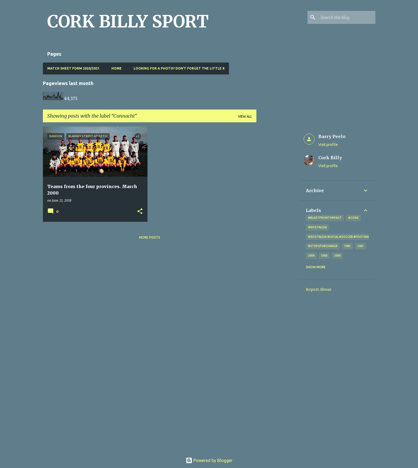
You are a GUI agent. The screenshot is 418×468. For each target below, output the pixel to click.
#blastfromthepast (325, 217)
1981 (347, 246)
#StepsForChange (323, 246)
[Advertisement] (277, 208)
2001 (360, 246)
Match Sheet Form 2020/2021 (73, 68)
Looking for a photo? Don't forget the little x (179, 68)
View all (245, 116)
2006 (337, 255)
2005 (324, 255)
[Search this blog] (346, 17)
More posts (149, 237)
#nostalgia (317, 227)
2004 (311, 255)
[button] (140, 211)
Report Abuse (318, 289)
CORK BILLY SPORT (128, 21)
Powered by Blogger (209, 460)
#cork (353, 217)
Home (116, 68)
